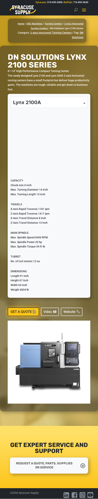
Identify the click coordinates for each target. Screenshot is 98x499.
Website (69, 312)
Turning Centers (53, 23)
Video (48, 312)
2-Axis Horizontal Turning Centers (51, 32)
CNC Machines (34, 23)
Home (21, 23)
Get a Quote (21, 312)
